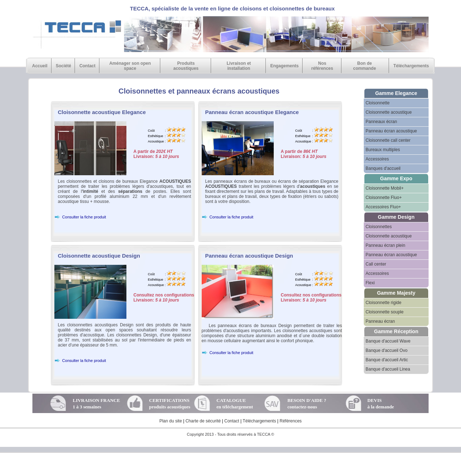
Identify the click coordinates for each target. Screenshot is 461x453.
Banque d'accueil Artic (387, 359)
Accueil (40, 65)
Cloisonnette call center (388, 140)
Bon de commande (364, 66)
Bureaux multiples (383, 149)
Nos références (322, 66)
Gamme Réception (396, 331)
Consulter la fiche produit (80, 217)
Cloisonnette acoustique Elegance (102, 112)
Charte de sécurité (203, 420)
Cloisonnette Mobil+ (385, 188)
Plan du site (170, 420)
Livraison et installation (239, 66)
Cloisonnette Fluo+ (384, 197)
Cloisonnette (378, 102)
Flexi (370, 282)
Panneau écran (380, 321)
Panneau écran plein (385, 245)
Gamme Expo (396, 178)
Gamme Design (396, 217)
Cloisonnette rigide (383, 302)
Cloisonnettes (379, 226)
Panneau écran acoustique (391, 130)
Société (63, 65)
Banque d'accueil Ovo (386, 350)
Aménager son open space (130, 66)
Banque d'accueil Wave (388, 341)
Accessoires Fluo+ (383, 206)
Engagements (284, 65)
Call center (376, 264)
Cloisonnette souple (384, 311)
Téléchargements (411, 65)
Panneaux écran (381, 121)
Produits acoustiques (185, 66)
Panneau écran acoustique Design (249, 256)
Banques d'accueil (383, 168)
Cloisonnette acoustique (389, 112)
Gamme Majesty (396, 293)
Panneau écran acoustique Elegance (252, 112)
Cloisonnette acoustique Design (99, 256)
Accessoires (377, 159)
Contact (87, 65)
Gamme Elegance (396, 93)
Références (290, 420)
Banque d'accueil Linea (388, 369)
